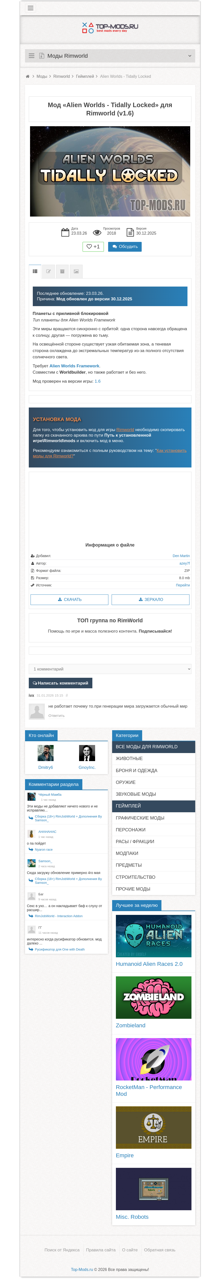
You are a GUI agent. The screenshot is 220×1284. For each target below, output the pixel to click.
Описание (35, 272)
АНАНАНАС (48, 832)
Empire (125, 1155)
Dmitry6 (45, 767)
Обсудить (125, 246)
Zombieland (130, 1025)
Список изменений (48, 272)
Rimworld (125, 429)
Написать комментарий (62, 683)
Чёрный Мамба (50, 795)
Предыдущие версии (62, 272)
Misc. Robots (132, 1217)
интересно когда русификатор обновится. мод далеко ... (64, 941)
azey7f (184, 563)
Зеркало (150, 599)
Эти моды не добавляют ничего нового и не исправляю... (62, 808)
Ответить (57, 715)
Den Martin (181, 556)
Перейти (183, 585)
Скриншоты (76, 272)
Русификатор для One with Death (60, 950)
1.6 (98, 381)
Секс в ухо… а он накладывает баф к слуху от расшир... (64, 908)
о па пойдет (36, 844)
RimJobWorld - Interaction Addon (59, 916)
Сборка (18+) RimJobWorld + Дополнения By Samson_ (68, 818)
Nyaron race (44, 850)
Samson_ (45, 861)
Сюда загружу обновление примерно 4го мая (63, 873)
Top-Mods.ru (82, 1269)
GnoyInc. (87, 767)
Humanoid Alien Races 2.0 (149, 964)
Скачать (69, 599)
